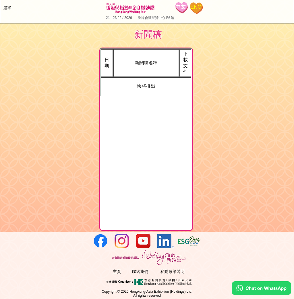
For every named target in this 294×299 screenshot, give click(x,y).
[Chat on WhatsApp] (261, 293)
